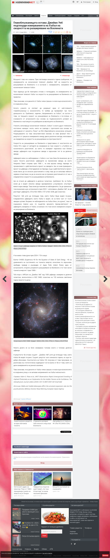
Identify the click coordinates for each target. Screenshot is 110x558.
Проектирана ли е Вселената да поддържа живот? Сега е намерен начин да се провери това (86, 160)
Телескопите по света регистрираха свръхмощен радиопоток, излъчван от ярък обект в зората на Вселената (86, 142)
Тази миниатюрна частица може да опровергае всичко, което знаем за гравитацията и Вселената (87, 176)
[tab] (80, 211)
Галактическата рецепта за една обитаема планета (23, 423)
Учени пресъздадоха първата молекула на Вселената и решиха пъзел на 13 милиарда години (86, 123)
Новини (43, 15)
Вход (42, 463)
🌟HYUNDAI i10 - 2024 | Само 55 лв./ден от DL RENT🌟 (30, 525)
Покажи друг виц (90, 347)
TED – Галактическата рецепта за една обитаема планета (86, 47)
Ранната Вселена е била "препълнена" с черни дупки (85, 168)
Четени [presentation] (80, 210)
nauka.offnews (26, 399)
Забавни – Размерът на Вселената (84, 81)
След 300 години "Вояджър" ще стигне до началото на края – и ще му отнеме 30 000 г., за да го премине (87, 113)
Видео (36, 549)
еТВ (51, 549)
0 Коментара (66, 75)
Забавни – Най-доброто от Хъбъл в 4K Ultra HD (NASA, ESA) (85, 59)
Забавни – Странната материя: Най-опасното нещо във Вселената (87, 53)
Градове (76, 15)
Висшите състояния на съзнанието (61, 488)
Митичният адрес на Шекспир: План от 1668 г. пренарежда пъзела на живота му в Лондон (23, 490)
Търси (44, 535)
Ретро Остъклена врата (30, 536)
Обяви (44, 549)
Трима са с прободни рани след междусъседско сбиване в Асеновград (85, 234)
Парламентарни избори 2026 (21, 18)
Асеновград (17, 549)
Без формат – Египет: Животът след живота (83, 204)
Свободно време (60, 15)
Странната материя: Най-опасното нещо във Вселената (42, 423)
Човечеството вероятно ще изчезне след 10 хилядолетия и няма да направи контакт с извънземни (86, 93)
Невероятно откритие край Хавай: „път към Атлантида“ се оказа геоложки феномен (41, 490)
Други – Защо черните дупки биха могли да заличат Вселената (86, 75)
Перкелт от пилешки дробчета (52, 527)
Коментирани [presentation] (92, 210)
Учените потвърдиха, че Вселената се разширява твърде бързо (84, 151)
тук (14, 458)
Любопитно (18, 75)
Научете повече (47, 553)
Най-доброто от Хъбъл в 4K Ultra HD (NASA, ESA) (61, 422)
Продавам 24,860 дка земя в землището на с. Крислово (30, 512)
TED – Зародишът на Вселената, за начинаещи (85, 70)
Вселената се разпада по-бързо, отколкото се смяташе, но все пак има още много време (86, 132)
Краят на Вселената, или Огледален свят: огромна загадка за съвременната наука (85, 103)
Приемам (105, 555)
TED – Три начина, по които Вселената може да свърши (85, 65)
